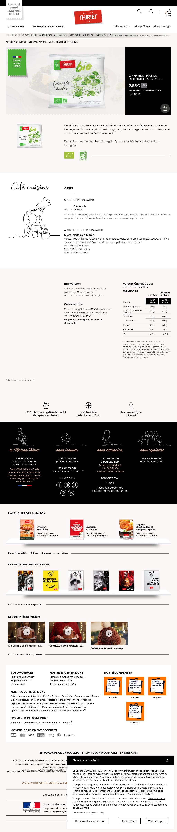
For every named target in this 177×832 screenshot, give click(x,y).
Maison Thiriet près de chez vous (67, 460)
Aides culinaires (67, 703)
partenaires (148, 770)
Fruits (80, 703)
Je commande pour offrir (63, 684)
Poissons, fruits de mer (59, 699)
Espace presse (37, 764)
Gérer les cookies (156, 798)
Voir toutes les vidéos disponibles (25, 654)
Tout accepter (156, 821)
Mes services (122, 26)
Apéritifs (36, 696)
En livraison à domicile (22, 677)
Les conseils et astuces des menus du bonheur (48, 722)
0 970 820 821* (110, 461)
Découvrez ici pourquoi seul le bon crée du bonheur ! (25, 461)
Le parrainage (18, 684)
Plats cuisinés (38, 699)
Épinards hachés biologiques (63, 42)
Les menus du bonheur (48, 26)
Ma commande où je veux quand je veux (67, 470)
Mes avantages (162, 26)
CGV (67, 760)
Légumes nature (37, 42)
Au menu (16, 722)
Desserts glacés (19, 707)
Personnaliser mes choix (90, 821)
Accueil (9, 42)
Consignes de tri (22, 764)
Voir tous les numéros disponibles (25, 605)
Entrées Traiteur (51, 696)
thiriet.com (17, 760)
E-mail (110, 482)
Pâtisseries (34, 707)
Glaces (89, 703)
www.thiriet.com (127, 770)
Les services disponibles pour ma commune (43, 760)
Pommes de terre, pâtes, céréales (40, 703)
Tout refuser (129, 821)
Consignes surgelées (72, 677)
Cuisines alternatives (75, 707)
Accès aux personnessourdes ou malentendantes (109, 489)
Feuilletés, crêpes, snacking (76, 696)
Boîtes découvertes (36, 710)
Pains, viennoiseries (52, 707)
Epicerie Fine (17, 710)
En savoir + (70, 735)
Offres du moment (20, 696)
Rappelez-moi (109, 478)
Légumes (21, 42)
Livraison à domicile (60, 680)
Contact (49, 764)
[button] (151, 12)
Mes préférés (142, 26)
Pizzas (95, 696)
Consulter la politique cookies (88, 812)
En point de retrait (20, 680)
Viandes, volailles (82, 699)
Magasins (54, 677)
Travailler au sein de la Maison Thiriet (152, 460)
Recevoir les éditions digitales (23, 553)
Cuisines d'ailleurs (20, 699)
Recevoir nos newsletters (55, 553)
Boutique (53, 710)
